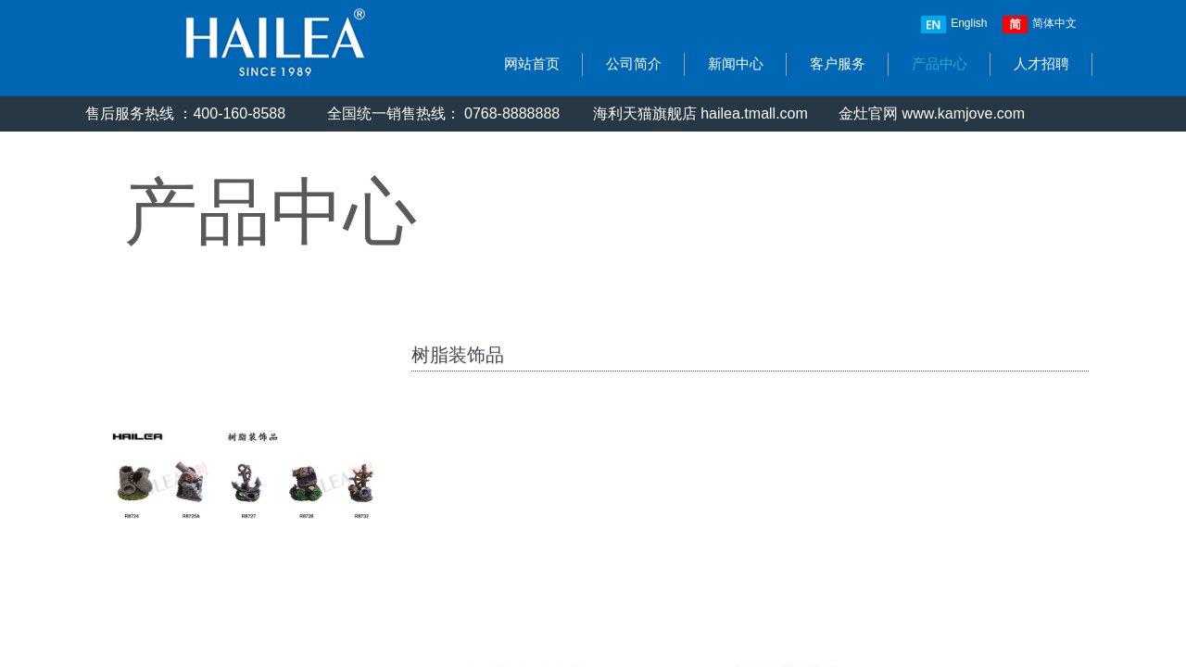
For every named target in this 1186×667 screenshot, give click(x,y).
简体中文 (1040, 24)
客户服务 (837, 64)
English (954, 24)
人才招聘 (1041, 64)
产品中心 (939, 64)
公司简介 (634, 64)
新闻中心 (735, 64)
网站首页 (532, 64)
